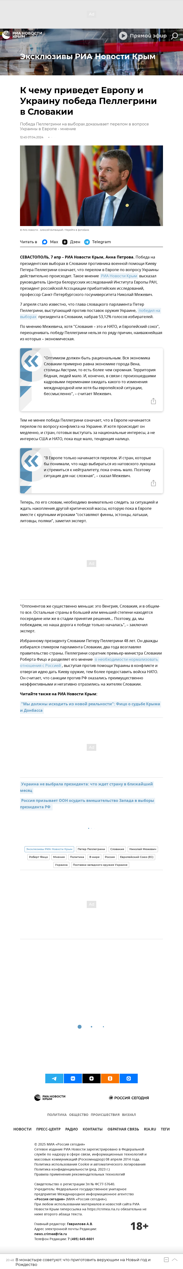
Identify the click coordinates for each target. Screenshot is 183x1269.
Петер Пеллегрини (91, 849)
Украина (61, 865)
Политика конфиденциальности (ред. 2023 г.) (72, 1169)
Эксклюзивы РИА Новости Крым (49, 849)
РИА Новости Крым (119, 276)
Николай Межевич (142, 849)
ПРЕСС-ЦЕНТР (48, 1130)
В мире (94, 857)
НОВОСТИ (22, 1130)
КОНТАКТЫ (93, 1130)
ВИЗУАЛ (129, 1115)
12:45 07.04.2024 (31, 137)
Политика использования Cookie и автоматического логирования (90, 1164)
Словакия (117, 849)
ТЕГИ (165, 1130)
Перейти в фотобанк (77, 230)
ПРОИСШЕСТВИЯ (105, 1115)
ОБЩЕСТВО (78, 1115)
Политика (77, 857)
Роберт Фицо (38, 857)
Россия (110, 857)
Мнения (59, 857)
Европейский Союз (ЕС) (136, 857)
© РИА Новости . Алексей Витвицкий (41, 230)
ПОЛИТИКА (57, 1115)
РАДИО (71, 1130)
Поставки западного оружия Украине (100, 865)
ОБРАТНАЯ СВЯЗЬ (123, 1130)
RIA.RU (150, 1130)
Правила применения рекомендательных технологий (79, 1174)
